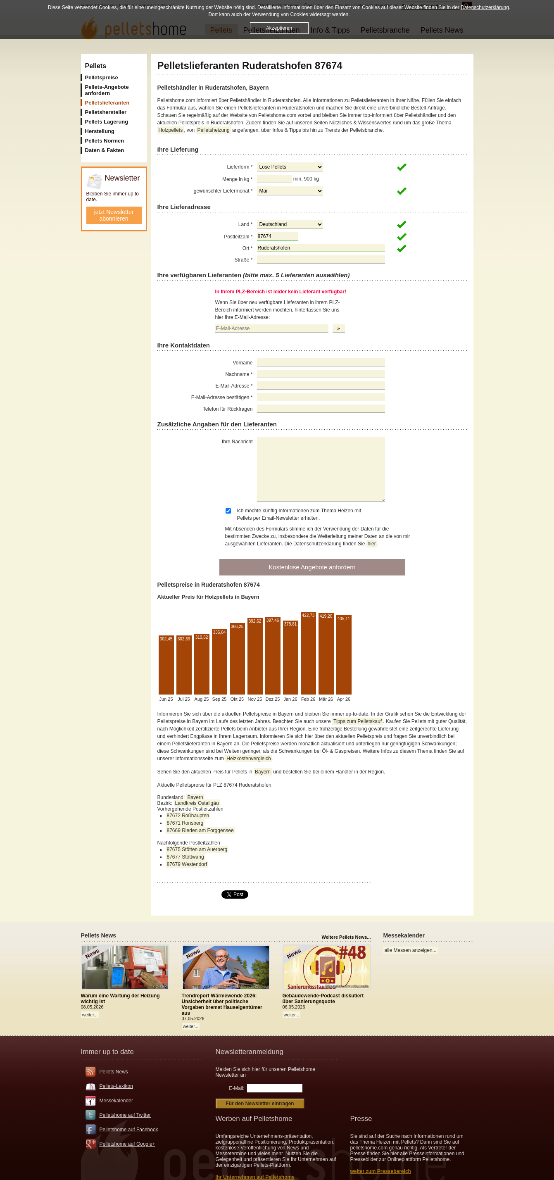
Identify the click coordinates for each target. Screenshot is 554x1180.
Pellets (96, 65)
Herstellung (100, 131)
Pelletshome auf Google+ (127, 1144)
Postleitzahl (238, 237)
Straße (243, 260)
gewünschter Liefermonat (223, 191)
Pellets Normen (104, 141)
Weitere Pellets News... (346, 937)
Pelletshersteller (105, 112)
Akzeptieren (279, 27)
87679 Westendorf (187, 864)
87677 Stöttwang (185, 857)
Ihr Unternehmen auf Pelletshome (255, 1177)
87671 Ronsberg (185, 823)
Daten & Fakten (104, 150)
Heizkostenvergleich (248, 758)
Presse (361, 1119)
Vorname (242, 363)
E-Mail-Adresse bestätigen (222, 397)
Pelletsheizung (213, 130)
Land (245, 224)
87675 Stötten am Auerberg (197, 849)
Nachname (238, 374)
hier (372, 544)
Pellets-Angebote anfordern (107, 90)
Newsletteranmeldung (249, 1052)
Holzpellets (171, 130)
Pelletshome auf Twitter (125, 1115)
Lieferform (239, 167)
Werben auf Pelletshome (254, 1119)
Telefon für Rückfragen (228, 409)
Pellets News (114, 1072)
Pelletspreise (101, 77)
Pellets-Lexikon (116, 1086)
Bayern (263, 772)
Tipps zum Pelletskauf (357, 721)
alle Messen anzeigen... (411, 950)
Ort (248, 248)
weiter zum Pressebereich (380, 1171)
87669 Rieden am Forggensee (200, 830)
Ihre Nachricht (237, 442)
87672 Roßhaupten (188, 815)
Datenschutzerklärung (485, 7)
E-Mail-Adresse (233, 386)
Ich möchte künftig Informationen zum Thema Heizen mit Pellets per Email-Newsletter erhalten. (299, 514)
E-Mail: (236, 1088)
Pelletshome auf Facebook (129, 1129)
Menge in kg (237, 179)
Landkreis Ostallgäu (197, 803)
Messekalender (116, 1101)
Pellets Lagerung (106, 122)
